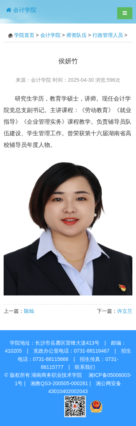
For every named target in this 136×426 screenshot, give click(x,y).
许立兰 (124, 311)
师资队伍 (76, 35)
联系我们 (85, 367)
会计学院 (50, 35)
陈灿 (29, 311)
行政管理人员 (107, 35)
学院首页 (24, 35)
